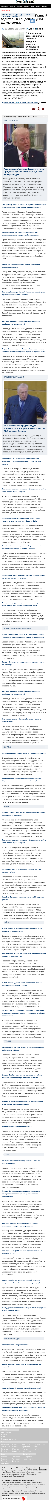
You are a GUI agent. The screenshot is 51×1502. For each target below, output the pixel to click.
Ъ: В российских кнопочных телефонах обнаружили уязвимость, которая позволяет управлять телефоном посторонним (23, 1013)
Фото (3, 1437)
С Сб (35, 29)
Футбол (4, 1457)
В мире (4, 1435)
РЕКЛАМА (17, 1480)
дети (28, 15)
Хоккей (4, 1459)
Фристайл (15, 1461)
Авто (36, 1447)
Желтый (15, 1449)
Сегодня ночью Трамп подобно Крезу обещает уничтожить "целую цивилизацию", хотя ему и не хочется (21, 461)
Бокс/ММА (5, 1463)
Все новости (6, 1432)
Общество (26, 1445)
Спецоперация (4, 6)
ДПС (22, 15)
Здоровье (26, 6)
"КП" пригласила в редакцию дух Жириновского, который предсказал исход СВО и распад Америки (24, 428)
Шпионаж (37, 6)
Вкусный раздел (12, 1339)
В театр (4, 1451)
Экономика (5, 1447)
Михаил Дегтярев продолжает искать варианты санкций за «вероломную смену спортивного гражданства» (21, 1193)
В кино (15, 1445)
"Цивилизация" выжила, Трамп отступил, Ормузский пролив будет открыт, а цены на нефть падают (24, 172)
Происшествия (39, 1445)
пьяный (16, 17)
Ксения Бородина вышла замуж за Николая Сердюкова (24, 753)
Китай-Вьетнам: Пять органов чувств (17, 1126)
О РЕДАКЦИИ (7, 1480)
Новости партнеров (8, 1439)
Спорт (7, 1155)
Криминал (26, 1447)
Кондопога (8, 15)
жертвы (7, 17)
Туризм (7, 1041)
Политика (5, 1445)
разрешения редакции (25, 1487)
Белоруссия (28, 1459)
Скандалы (12, 6)
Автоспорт (16, 1459)
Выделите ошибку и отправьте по (20, 116)
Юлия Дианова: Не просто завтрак (15, 1345)
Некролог (44, 6)
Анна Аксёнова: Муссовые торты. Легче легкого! (21, 1388)
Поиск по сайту (5, 10)
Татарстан (28, 1457)
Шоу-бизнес (20, 6)
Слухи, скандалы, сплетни (17, 628)
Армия (32, 6)
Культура (4, 1449)
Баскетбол (16, 1457)
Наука (7, 806)
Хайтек (7, 922)
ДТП (17, 15)
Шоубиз (7, 747)
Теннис (4, 1461)
